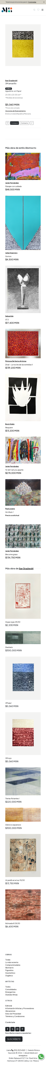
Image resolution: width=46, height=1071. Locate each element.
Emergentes (10, 992)
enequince (23, 1055)
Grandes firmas (11, 994)
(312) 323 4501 (18, 1050)
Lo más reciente (11, 962)
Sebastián (9, 316)
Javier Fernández (12, 183)
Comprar (14, 123)
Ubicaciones (10, 1011)
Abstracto (9, 967)
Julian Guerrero (11, 253)
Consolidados (11, 989)
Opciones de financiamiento (15, 111)
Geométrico (10, 973)
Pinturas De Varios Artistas (15, 361)
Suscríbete (14, 1039)
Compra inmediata (12, 965)
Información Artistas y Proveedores (19, 1008)
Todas (7, 960)
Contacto (24, 123)
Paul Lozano (10, 509)
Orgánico (9, 975)
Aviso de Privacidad (13, 1013)
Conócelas (32, 2)
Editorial (8, 1006)
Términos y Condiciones (15, 1016)
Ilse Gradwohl (11, 80)
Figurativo (9, 970)
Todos (7, 987)
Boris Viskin (9, 424)
